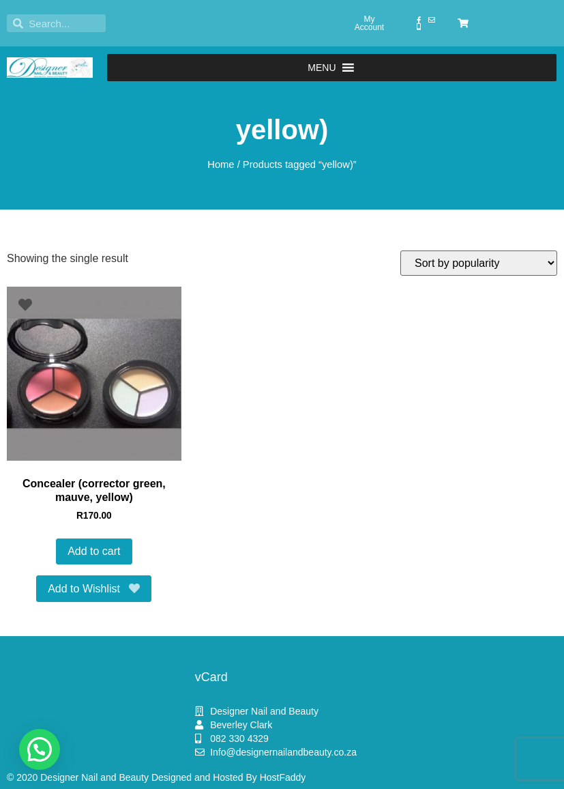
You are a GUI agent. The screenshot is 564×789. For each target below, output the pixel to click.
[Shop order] (478, 263)
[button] (322, 67)
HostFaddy (283, 777)
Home (220, 164)
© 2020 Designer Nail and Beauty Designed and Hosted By (133, 777)
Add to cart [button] (94, 551)
